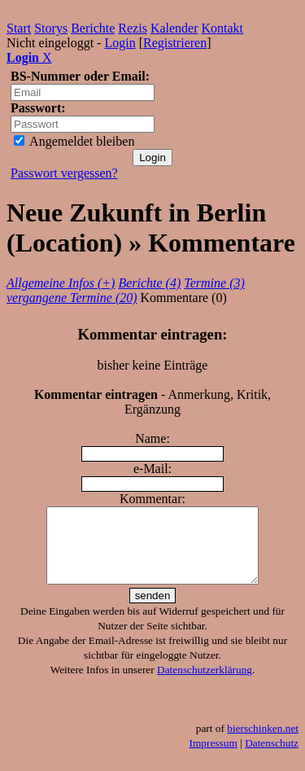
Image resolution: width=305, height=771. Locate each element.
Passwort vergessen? (64, 173)
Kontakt (223, 28)
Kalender (174, 28)
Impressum (213, 757)
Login (119, 43)
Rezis (132, 28)
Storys (51, 28)
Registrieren (175, 43)
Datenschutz (271, 757)
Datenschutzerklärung (204, 684)
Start (19, 28)
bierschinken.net (262, 743)
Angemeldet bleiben (74, 141)
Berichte (93, 28)
